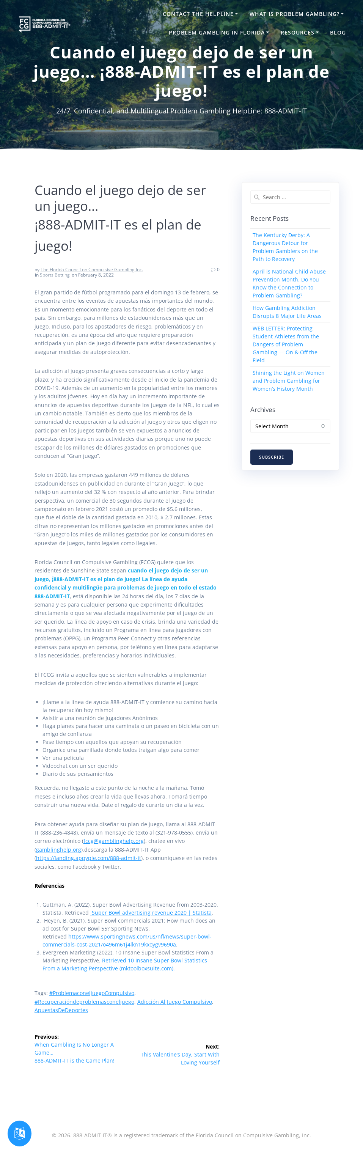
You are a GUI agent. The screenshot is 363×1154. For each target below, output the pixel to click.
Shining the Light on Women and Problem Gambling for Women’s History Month (289, 380)
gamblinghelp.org (58, 849)
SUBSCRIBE (271, 457)
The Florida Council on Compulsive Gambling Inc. (92, 269)
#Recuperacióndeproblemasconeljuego (84, 1001)
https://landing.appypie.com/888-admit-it (88, 858)
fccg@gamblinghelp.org (113, 840)
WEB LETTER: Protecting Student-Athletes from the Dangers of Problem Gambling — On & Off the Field (286, 344)
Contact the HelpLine (198, 13)
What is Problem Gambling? (294, 13)
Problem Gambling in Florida (217, 32)
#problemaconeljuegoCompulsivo (91, 993)
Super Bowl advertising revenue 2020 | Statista (151, 912)
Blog (338, 32)
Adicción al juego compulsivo (174, 1001)
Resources (297, 32)
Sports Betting (55, 275)
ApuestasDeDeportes (61, 1010)
